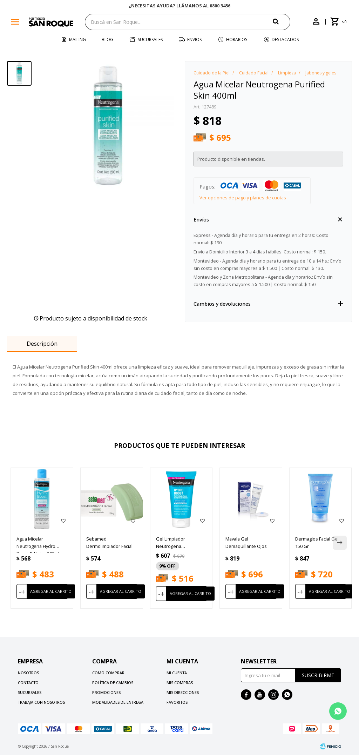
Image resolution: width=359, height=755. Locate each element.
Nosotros (28, 672)
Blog (107, 39)
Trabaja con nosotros (41, 702)
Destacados (285, 39)
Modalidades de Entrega (117, 702)
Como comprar (108, 672)
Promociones (106, 692)
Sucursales (150, 39)
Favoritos (177, 702)
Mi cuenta (177, 672)
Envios (194, 39)
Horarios (236, 39)
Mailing (77, 39)
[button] (281, 21)
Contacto (28, 682)
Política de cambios (112, 682)
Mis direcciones (183, 692)
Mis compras (180, 682)
